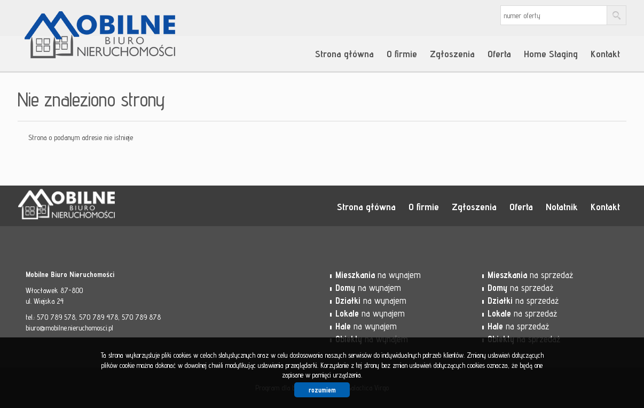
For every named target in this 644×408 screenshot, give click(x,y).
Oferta (499, 53)
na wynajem (378, 275)
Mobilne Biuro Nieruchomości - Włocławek (100, 206)
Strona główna (344, 53)
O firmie (402, 53)
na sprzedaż (530, 275)
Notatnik (562, 206)
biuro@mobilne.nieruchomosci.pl (69, 328)
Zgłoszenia (452, 53)
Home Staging (551, 53)
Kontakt (605, 53)
